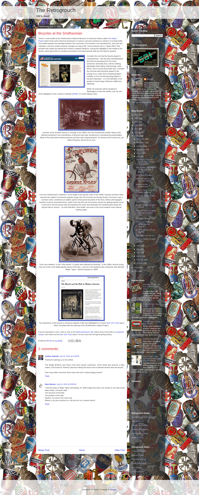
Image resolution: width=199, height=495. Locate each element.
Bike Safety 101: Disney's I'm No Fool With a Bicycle (146, 169)
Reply (47, 376)
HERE (75, 94)
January (140, 263)
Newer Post (43, 450)
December (141, 139)
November (141, 142)
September (141, 149)
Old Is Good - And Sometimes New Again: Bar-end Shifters (152, 358)
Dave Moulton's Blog (140, 434)
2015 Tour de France (144, 175)
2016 (136, 132)
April (139, 253)
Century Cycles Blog (140, 425)
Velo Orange (137, 467)
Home (82, 450)
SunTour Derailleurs (151, 339)
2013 (136, 271)
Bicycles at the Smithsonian (142, 185)
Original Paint (141, 201)
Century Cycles (138, 471)
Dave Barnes (50, 384)
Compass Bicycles (139, 451)
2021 (136, 115)
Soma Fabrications (139, 463)
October (140, 146)
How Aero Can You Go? (145, 235)
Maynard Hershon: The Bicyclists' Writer (145, 180)
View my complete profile (141, 102)
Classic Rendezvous (140, 429)
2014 (136, 267)
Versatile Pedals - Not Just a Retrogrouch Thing (151, 286)
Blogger (113, 489)
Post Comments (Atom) (87, 459)
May (138, 249)
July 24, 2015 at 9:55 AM (66, 384)
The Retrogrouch (55, 10)
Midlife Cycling (137, 438)
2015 (136, 136)
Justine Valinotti (52, 356)
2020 (136, 118)
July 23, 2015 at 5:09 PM (69, 356)
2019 (136, 122)
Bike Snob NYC (138, 421)
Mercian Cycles (138, 455)
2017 (136, 129)
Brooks (150, 79)
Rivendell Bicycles (139, 459)
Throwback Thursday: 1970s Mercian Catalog (144, 224)
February (140, 260)
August (140, 153)
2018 (136, 125)
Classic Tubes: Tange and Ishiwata (151, 323)
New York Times (113, 323)
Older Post (120, 450)
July (138, 156)
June (139, 246)
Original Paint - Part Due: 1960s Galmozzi (146, 191)
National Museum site (84, 332)
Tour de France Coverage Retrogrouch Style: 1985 (146, 213)
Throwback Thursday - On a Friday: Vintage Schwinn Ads (145, 162)
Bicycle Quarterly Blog (140, 417)
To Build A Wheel (143, 218)
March (139, 256)
